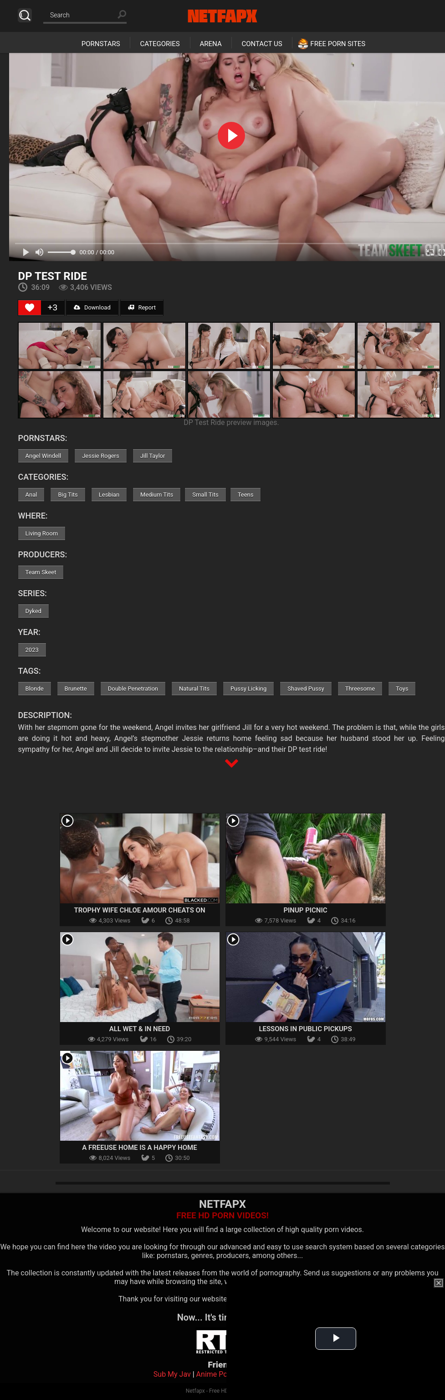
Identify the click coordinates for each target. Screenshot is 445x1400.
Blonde (35, 688)
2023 (32, 649)
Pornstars (101, 44)
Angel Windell (43, 455)
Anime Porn (215, 1374)
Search (25, 15)
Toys (402, 688)
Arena (211, 44)
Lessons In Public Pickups (305, 1029)
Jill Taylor (152, 455)
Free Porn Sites (337, 44)
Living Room (42, 533)
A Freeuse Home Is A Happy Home (139, 1147)
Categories (159, 44)
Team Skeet (41, 572)
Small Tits (205, 494)
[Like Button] (29, 307)
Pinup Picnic (305, 910)
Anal (31, 494)
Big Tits (67, 494)
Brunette (76, 688)
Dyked (33, 611)
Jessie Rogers (100, 455)
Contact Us (261, 44)
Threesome (360, 688)
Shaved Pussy (305, 688)
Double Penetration (133, 688)
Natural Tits (194, 688)
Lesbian (109, 494)
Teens (246, 494)
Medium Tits (156, 494)
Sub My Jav (172, 1374)
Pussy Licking (248, 688)
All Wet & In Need (139, 1029)
